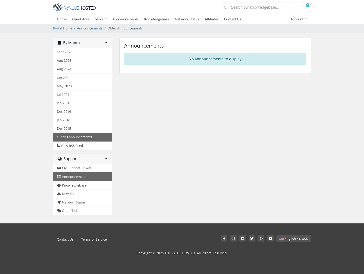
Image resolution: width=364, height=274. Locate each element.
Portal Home (62, 28)
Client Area (80, 19)
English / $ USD (293, 238)
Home (62, 19)
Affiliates (211, 19)
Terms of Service (94, 239)
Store (99, 19)
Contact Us (232, 19)
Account (297, 19)
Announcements (126, 19)
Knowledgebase (156, 19)
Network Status (187, 19)
